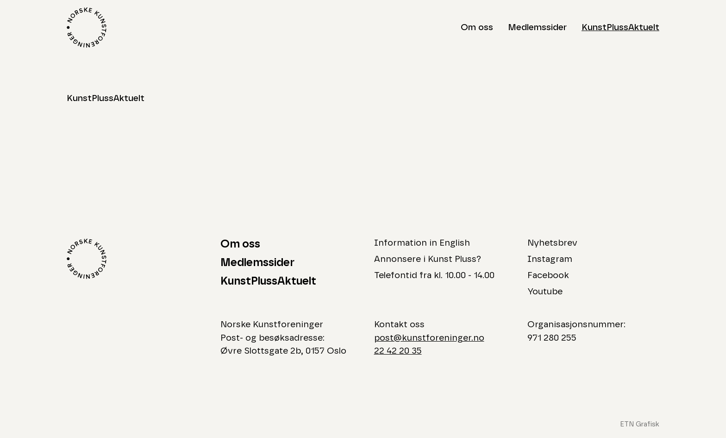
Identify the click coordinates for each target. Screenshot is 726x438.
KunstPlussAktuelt (620, 27)
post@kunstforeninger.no (429, 338)
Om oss (477, 27)
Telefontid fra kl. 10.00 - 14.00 (434, 275)
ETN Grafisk (639, 424)
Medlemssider (537, 27)
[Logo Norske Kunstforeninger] (86, 27)
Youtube (545, 291)
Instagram (549, 259)
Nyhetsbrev (552, 243)
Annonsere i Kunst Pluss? (427, 259)
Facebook (548, 275)
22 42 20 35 (398, 351)
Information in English (422, 243)
